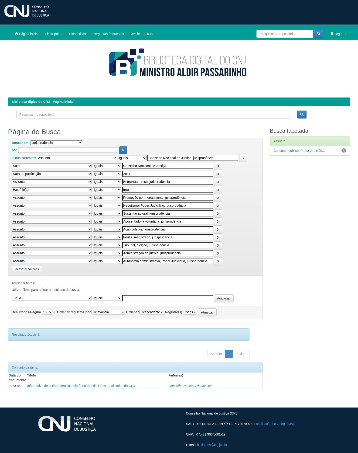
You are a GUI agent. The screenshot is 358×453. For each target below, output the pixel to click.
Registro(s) (173, 312)
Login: (338, 34)
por (14, 150)
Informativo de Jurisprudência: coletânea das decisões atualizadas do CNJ (81, 386)
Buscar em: (20, 143)
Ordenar (132, 312)
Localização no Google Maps (275, 424)
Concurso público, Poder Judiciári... (299, 151)
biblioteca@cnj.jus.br (212, 445)
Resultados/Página (26, 312)
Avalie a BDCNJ (142, 34)
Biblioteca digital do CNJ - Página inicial (42, 102)
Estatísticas (77, 34)
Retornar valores (27, 269)
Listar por (53, 34)
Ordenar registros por (74, 312)
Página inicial (26, 34)
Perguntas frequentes (108, 34)
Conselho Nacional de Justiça (190, 386)
